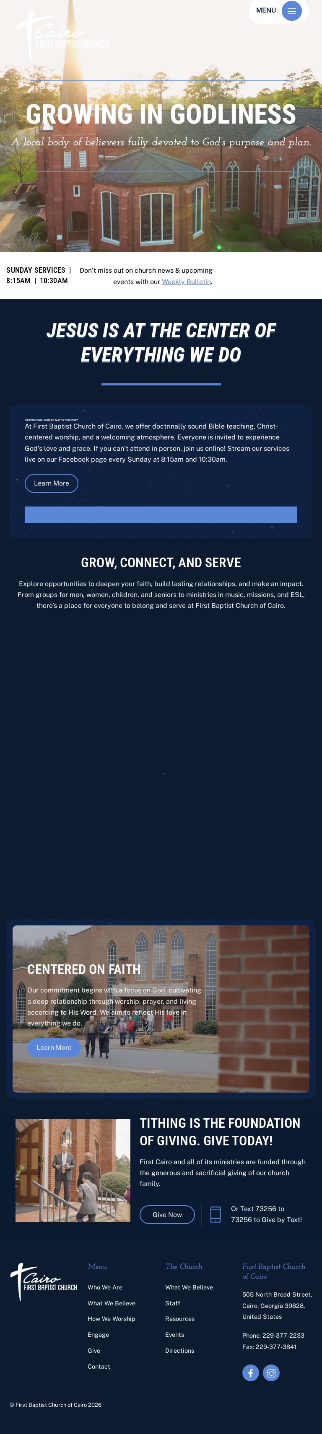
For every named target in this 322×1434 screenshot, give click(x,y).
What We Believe (111, 1303)
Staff (172, 1303)
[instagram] (271, 1372)
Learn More (51, 483)
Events (174, 1334)
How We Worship (111, 1318)
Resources (180, 1318)
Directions (179, 1350)
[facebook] (250, 1372)
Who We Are (105, 1287)
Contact (99, 1366)
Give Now (167, 1215)
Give (94, 1350)
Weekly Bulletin (186, 282)
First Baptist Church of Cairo (51, 1405)
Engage (98, 1334)
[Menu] (292, 11)
